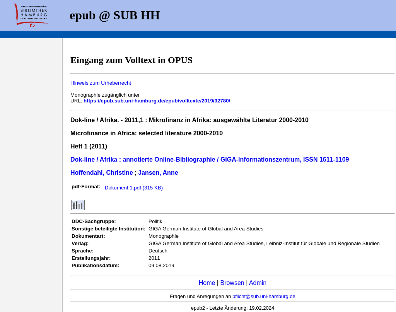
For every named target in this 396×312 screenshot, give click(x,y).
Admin (257, 283)
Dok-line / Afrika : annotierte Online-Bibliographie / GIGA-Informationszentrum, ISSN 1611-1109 (209, 159)
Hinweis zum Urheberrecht (100, 83)
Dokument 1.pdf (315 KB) (134, 188)
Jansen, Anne (158, 172)
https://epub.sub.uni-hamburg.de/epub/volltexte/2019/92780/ (157, 101)
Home (207, 283)
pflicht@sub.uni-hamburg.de (263, 296)
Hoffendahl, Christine (101, 172)
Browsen (232, 283)
